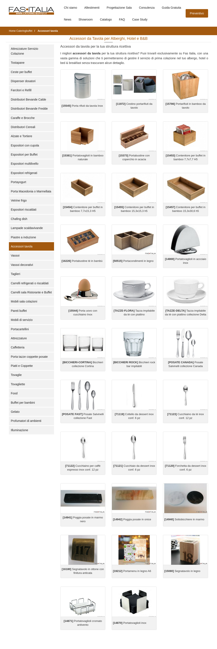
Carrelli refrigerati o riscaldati (30, 283)
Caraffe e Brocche (23, 118)
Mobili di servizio (22, 320)
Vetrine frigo (19, 200)
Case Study (139, 19)
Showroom (86, 19)
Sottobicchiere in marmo (184, 519)
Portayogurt (18, 182)
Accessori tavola (21, 246)
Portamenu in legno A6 (132, 571)
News (67, 19)
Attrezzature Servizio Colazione (24, 51)
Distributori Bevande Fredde (29, 108)
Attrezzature (19, 338)
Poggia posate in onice (132, 519)
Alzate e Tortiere (21, 136)
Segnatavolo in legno (182, 571)
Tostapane (18, 62)
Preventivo (197, 13)
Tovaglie (16, 375)
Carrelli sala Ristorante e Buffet (31, 292)
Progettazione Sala (119, 7)
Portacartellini (20, 329)
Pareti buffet (19, 310)
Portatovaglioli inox (129, 622)
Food (14, 393)
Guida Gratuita (171, 7)
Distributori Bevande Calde (28, 99)
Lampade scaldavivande (27, 228)
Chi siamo (70, 7)
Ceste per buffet (21, 72)
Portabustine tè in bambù (82, 260)
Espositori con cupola (25, 145)
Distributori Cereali (23, 127)
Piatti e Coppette (22, 365)
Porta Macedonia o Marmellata (31, 191)
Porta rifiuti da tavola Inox (82, 105)
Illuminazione (19, 430)
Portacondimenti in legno (133, 260)
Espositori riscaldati (23, 209)
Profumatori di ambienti (26, 421)
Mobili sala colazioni (24, 301)
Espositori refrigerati (24, 173)
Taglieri (15, 274)
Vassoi (15, 255)
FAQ (122, 19)
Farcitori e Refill (21, 90)
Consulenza (147, 7)
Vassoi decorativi (22, 265)
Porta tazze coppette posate (29, 356)
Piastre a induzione (23, 237)
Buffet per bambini (23, 402)
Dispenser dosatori (23, 81)
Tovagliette (18, 384)
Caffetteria (17, 347)
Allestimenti (92, 7)
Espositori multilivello (24, 163)
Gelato (15, 411)
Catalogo (106, 19)
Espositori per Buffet (24, 154)
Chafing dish (19, 219)
